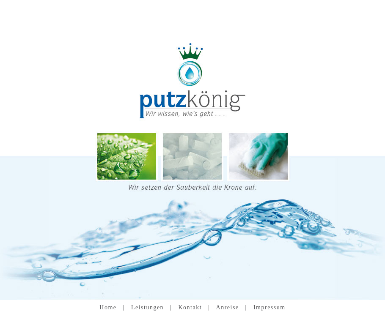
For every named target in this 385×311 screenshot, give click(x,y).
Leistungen (147, 307)
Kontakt (190, 307)
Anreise (227, 307)
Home (107, 307)
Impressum (269, 307)
